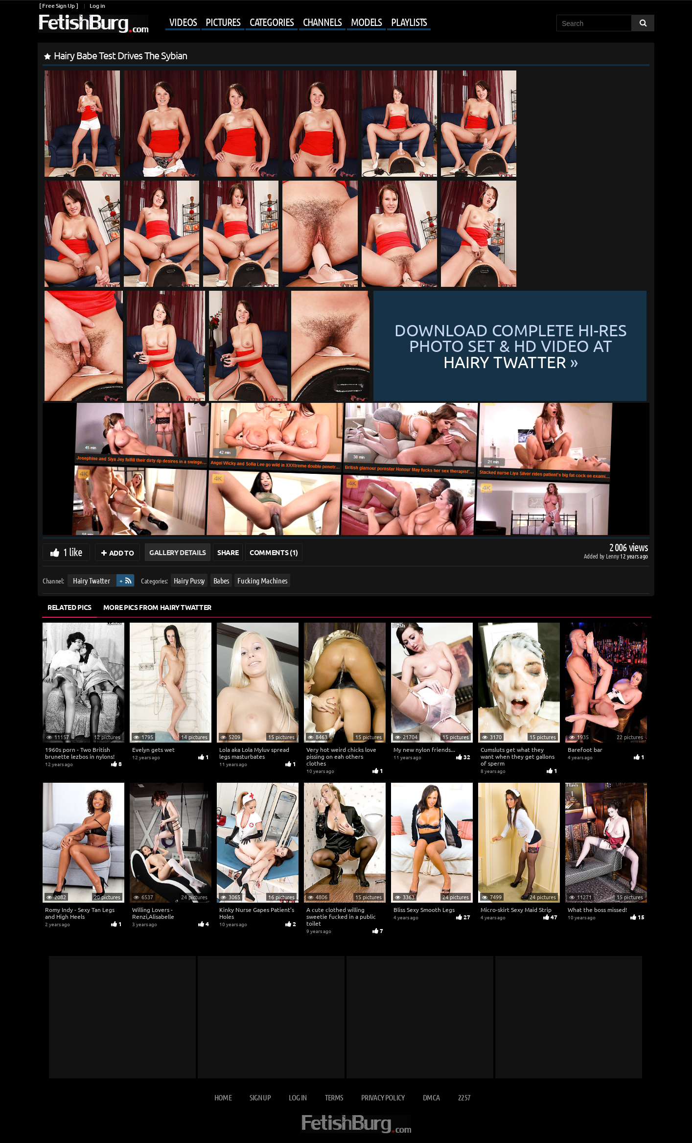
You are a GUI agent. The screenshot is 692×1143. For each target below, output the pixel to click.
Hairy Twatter (91, 580)
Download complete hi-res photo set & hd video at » (510, 346)
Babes (221, 580)
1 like (72, 551)
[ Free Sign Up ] (58, 5)
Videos (182, 21)
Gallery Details (177, 552)
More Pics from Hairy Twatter (157, 607)
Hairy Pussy (189, 580)
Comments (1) (274, 552)
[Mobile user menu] (291, 22)
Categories (272, 21)
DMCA (431, 1097)
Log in (97, 5)
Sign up (260, 1097)
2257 (464, 1097)
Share (227, 552)
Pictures (223, 21)
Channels (322, 21)
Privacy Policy (383, 1097)
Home (222, 1097)
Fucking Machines (262, 580)
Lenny (613, 556)
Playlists (409, 21)
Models (366, 21)
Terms (334, 1097)
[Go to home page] (93, 24)
